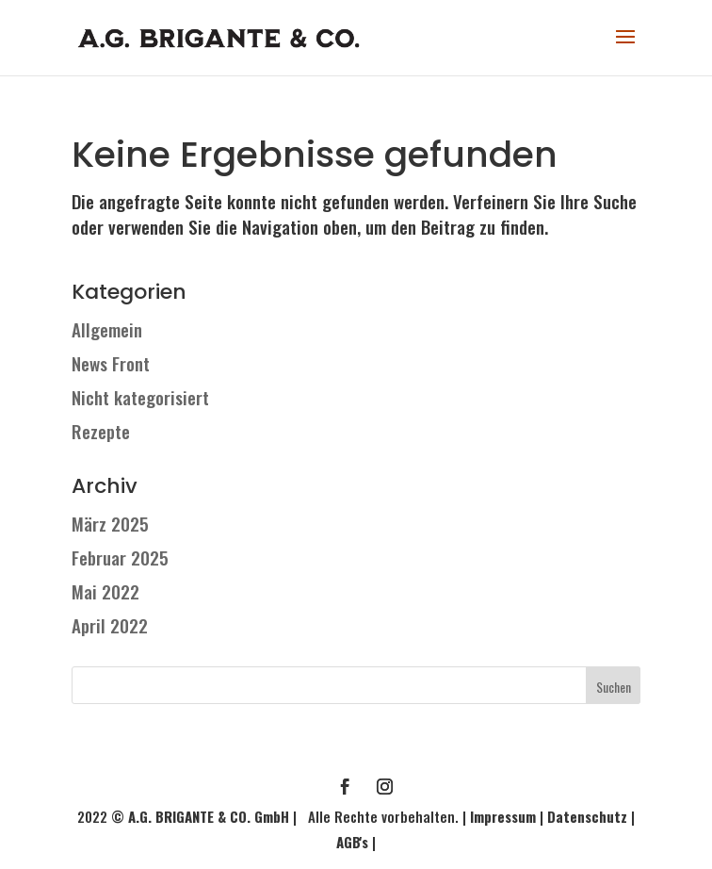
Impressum (503, 816)
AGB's (352, 841)
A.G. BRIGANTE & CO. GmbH (210, 816)
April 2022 (110, 625)
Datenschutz (587, 816)
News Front (111, 363)
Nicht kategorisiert (140, 397)
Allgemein (107, 329)
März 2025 (110, 523)
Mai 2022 (105, 591)
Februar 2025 (120, 557)
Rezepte (101, 431)
